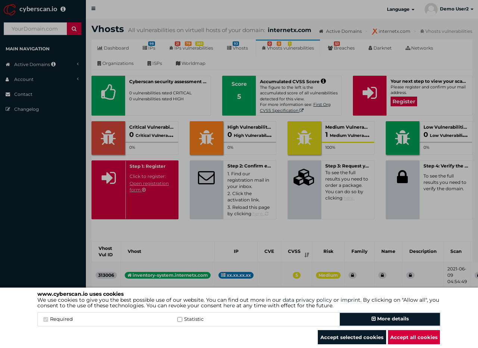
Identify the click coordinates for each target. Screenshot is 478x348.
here (229, 305)
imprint (350, 300)
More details (390, 319)
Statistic (190, 319)
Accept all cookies (414, 337)
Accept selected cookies (352, 337)
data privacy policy (307, 300)
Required (58, 319)
